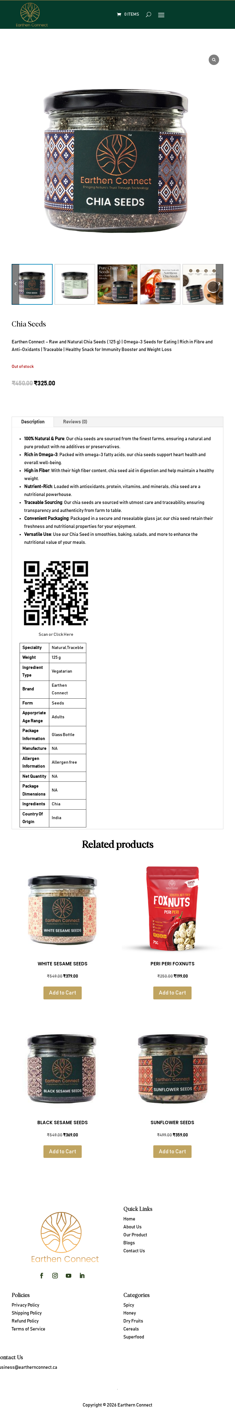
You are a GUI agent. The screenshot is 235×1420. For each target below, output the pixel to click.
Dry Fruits (133, 1321)
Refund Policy (25, 1321)
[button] (219, 284)
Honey (129, 1313)
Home (129, 1219)
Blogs (129, 1243)
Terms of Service (28, 1329)
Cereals (131, 1329)
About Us (132, 1227)
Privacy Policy (25, 1305)
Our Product (135, 1235)
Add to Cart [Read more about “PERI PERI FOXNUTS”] (172, 993)
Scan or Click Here (56, 634)
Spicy (128, 1305)
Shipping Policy (27, 1313)
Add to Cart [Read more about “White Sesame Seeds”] (62, 993)
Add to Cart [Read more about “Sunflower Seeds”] (172, 1152)
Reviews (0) (75, 422)
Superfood (133, 1337)
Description (32, 422)
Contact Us (134, 1251)
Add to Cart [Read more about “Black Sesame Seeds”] (62, 1152)
